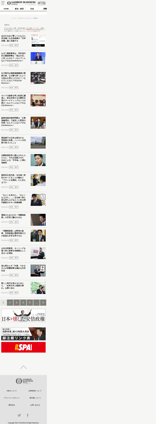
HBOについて (12, 391)
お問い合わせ (35, 405)
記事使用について (35, 391)
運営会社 (11, 405)
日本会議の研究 (36, 28)
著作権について (35, 398)
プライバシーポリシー (12, 398)
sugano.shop (29, 31)
